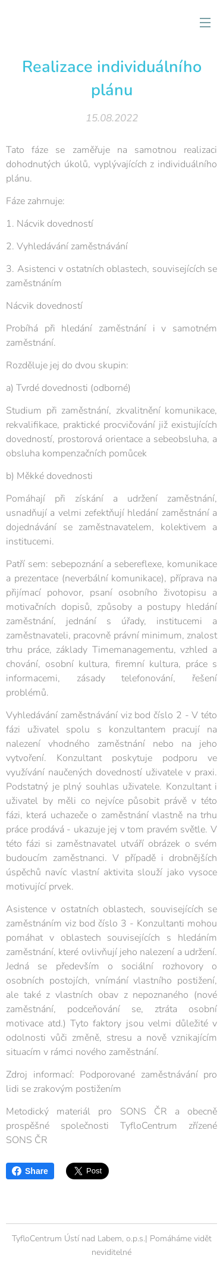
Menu (205, 22)
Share (30, 1171)
